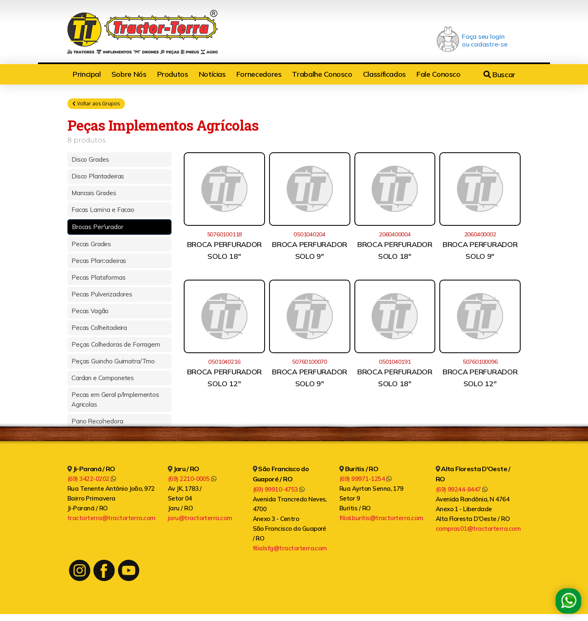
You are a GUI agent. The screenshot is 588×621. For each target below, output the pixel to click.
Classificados (384, 74)
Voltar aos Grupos (96, 103)
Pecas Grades (91, 245)
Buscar (499, 74)
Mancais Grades (93, 194)
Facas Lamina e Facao (102, 210)
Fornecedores (259, 74)
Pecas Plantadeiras (98, 261)
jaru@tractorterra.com (200, 519)
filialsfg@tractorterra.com (290, 549)
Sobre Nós (129, 74)
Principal (87, 74)
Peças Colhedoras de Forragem (115, 345)
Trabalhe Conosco (322, 74)
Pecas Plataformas (98, 278)
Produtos (172, 74)
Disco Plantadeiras (97, 177)
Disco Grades (90, 160)
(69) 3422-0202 (91, 480)
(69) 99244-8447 (462, 490)
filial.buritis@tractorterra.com (381, 519)
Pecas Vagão (90, 312)
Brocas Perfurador (97, 227)
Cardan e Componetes (102, 379)
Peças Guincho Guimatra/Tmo (113, 362)
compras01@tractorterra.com (478, 529)
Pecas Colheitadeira (99, 328)
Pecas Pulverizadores (101, 295)
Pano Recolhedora (97, 422)
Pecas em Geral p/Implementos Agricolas (115, 400)
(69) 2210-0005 (192, 480)
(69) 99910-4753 (279, 490)
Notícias (212, 74)
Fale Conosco (438, 74)
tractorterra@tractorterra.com (111, 519)
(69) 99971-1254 (365, 480)
